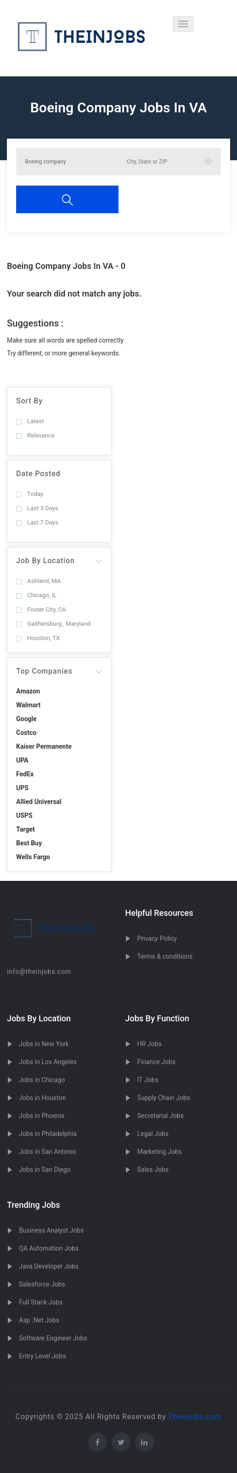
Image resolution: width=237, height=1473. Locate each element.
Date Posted (38, 473)
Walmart (28, 705)
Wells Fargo (33, 857)
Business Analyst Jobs (51, 1230)
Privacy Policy (157, 938)
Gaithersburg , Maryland (53, 623)
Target (25, 829)
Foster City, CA (41, 609)
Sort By (29, 400)
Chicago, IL (36, 595)
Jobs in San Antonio (47, 1151)
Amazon (28, 691)
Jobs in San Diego (45, 1169)
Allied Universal (38, 801)
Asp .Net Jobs (39, 1320)
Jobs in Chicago (42, 1079)
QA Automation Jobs (48, 1248)
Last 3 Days (37, 508)
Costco (26, 732)
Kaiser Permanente (43, 746)
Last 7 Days (37, 522)
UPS (22, 788)
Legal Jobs (152, 1133)
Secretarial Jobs (160, 1115)
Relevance (35, 435)
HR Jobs (149, 1044)
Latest (30, 421)
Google (26, 718)
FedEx (25, 774)
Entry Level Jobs (42, 1356)
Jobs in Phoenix (42, 1115)
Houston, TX (38, 638)
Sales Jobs (152, 1169)
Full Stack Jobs (41, 1302)
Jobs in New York (44, 1044)
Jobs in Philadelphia (48, 1133)
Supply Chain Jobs (163, 1097)
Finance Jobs (156, 1061)
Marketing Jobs (159, 1151)
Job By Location (45, 560)
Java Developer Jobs (48, 1266)
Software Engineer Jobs (53, 1338)
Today (29, 493)
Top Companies (44, 671)
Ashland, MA (38, 580)
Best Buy (29, 843)
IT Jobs (147, 1079)
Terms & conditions (164, 956)
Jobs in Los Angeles (48, 1061)
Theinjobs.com (195, 1416)
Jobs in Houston (42, 1097)
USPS (24, 815)
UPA (22, 760)
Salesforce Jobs (42, 1284)
